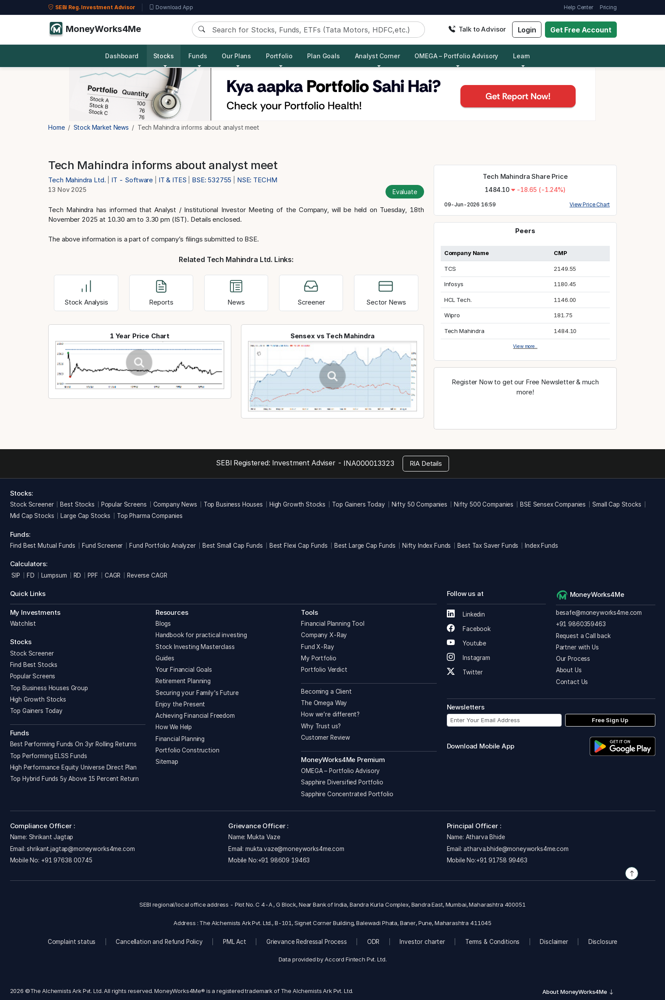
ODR (373, 941)
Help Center (578, 7)
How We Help (174, 726)
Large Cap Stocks (85, 515)
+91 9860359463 (581, 624)
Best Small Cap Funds (232, 545)
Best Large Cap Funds (365, 545)
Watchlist (23, 623)
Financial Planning (180, 738)
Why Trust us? (321, 726)
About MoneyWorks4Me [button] (578, 991)
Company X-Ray (324, 634)
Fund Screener (102, 545)
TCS (450, 268)
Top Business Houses (233, 504)
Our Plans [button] (236, 56)
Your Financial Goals (184, 669)
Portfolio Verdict (324, 669)
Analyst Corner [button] (377, 56)
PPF (93, 575)
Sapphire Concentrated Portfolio (347, 794)
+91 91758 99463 (501, 860)
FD (31, 575)
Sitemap (167, 761)
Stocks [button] (163, 56)
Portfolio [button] (279, 56)
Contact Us (572, 681)
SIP (15, 575)
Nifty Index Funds (426, 545)
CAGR (112, 575)
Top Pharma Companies (150, 515)
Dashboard (121, 56)
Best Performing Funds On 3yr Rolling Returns (73, 744)
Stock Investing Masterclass (195, 646)
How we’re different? (330, 714)
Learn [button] (521, 56)
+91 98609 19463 (284, 860)
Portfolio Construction (187, 750)
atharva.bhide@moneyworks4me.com (515, 848)
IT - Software (132, 180)
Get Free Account (581, 29)
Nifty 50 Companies (419, 504)
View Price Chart (589, 204)
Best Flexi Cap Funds (298, 545)
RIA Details (426, 463)
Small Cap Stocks (616, 504)
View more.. (525, 346)
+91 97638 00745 (65, 860)
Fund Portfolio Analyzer (162, 545)
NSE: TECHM (257, 180)
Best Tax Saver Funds (487, 545)
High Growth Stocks (297, 504)
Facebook (469, 628)
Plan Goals (323, 56)
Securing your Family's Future (197, 692)
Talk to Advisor (477, 29)
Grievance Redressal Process (306, 941)
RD (77, 575)
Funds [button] (197, 56)
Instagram (468, 657)
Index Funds (541, 545)
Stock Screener (32, 504)
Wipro (452, 315)
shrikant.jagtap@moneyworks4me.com (80, 848)
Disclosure (603, 941)
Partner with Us (577, 647)
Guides (165, 658)
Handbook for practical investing (201, 634)
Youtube (467, 643)
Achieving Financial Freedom (195, 715)
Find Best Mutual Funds (43, 545)
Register (525, 411)
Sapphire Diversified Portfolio (342, 782)
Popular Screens (124, 504)
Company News (175, 504)
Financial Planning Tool (332, 623)
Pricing (608, 7)
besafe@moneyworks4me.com (599, 612)
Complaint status (72, 941)
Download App (171, 7)
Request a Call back (583, 635)
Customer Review (325, 737)
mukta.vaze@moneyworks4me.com (294, 848)
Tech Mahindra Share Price (525, 176)
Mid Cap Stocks (32, 515)
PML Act (234, 941)
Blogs (163, 623)
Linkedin (466, 614)
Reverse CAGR (147, 575)
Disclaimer (554, 941)
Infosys (453, 283)
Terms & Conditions (492, 941)
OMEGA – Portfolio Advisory (340, 770)
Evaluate (405, 191)
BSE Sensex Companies (553, 504)
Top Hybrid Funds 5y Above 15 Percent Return (74, 778)
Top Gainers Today (358, 504)
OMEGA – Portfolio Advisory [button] (456, 56)
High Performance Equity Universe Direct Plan (73, 767)
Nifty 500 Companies (483, 504)
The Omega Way (324, 702)
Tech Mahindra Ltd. (77, 180)
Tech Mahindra (464, 330)
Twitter (465, 672)
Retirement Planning (183, 680)
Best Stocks (77, 504)
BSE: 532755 (211, 180)
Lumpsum (54, 575)
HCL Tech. (458, 299)
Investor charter (422, 941)
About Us (569, 670)
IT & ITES (173, 180)
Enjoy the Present (180, 704)
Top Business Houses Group (49, 687)
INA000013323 (368, 463)
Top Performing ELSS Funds (48, 755)
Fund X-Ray (317, 646)
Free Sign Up (610, 719)
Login (527, 29)
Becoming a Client (326, 691)
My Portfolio (318, 658)
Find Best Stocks (34, 664)
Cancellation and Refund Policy (159, 941)
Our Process (573, 658)
